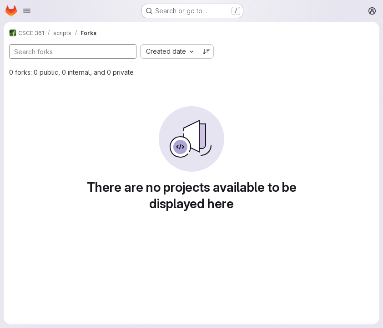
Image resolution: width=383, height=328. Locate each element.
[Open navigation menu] (27, 11)
